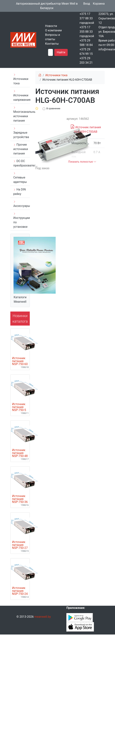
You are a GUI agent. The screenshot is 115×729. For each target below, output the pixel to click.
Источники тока (20, 79)
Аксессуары (21, 204)
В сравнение (53, 108)
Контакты (52, 43)
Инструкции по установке (21, 220)
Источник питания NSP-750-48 (20, 453)
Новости (51, 26)
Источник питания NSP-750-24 (20, 591)
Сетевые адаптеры (20, 178)
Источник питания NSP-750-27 (20, 545)
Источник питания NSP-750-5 (19, 407)
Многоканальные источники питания (21, 114)
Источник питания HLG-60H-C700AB (85, 128)
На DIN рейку (19, 192)
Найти (61, 52)
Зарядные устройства (21, 133)
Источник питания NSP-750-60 (20, 361)
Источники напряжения (21, 96)
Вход (86, 3)
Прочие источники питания (20, 149)
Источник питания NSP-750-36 (20, 499)
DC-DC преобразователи (21, 163)
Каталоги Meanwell (20, 299)
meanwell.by (42, 616)
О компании (53, 30)
